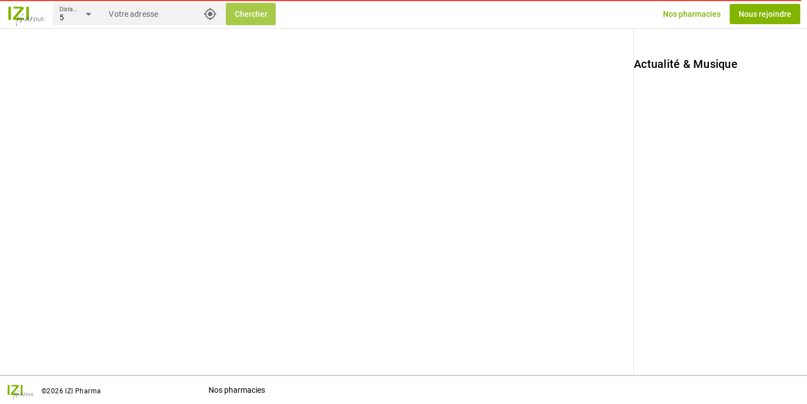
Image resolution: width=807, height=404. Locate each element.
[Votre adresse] (153, 14)
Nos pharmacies (236, 389)
